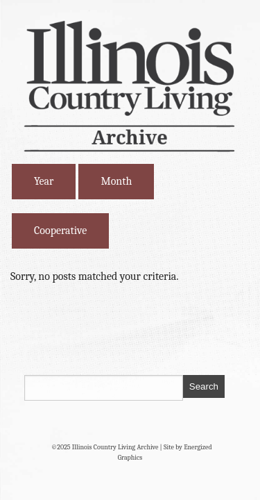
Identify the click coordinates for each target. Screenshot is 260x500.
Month (116, 181)
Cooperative (60, 230)
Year (43, 181)
